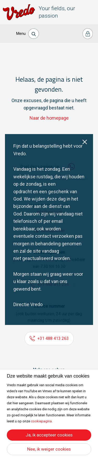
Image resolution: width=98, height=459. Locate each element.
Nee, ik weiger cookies (49, 449)
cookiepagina (41, 421)
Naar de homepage (49, 118)
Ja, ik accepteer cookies (49, 435)
